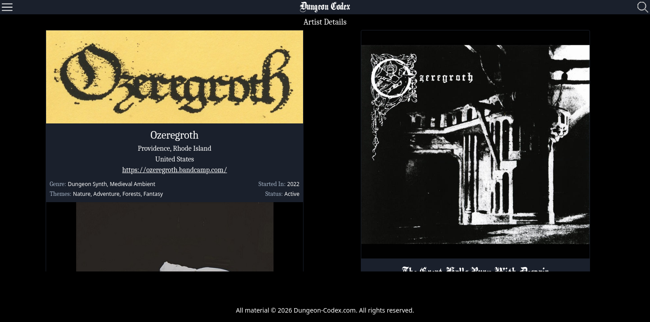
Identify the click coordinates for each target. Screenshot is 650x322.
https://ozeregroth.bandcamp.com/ (174, 170)
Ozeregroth (174, 135)
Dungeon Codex (325, 7)
